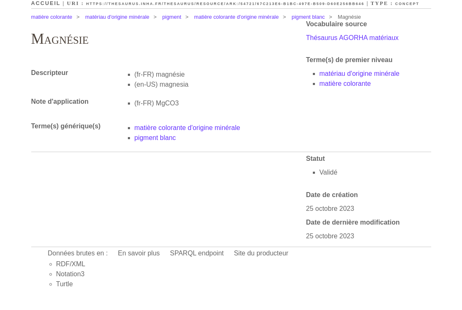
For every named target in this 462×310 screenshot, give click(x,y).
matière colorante (51, 17)
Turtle (64, 284)
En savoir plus (139, 253)
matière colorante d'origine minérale (236, 17)
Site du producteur (261, 253)
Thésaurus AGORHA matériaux (352, 37)
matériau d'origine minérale (117, 17)
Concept (407, 4)
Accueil (46, 3)
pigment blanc (308, 17)
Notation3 (70, 274)
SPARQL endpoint (197, 253)
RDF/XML (70, 264)
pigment (171, 17)
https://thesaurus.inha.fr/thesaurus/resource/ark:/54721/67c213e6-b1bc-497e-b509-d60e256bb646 (225, 4)
